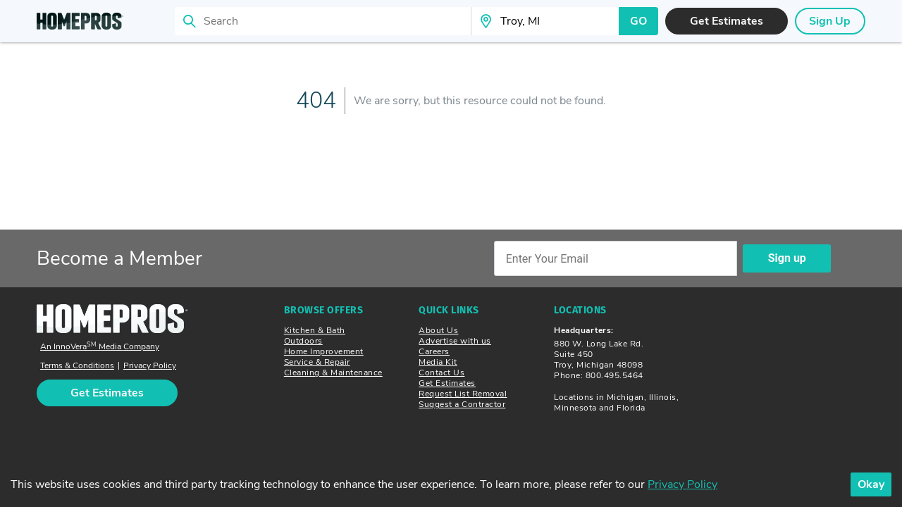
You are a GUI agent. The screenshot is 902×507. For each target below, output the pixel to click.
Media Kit (438, 362)
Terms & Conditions (77, 366)
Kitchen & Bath (314, 330)
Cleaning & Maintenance (333, 372)
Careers (434, 351)
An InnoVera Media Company (99, 347)
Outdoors (303, 340)
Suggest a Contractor (462, 404)
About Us (438, 330)
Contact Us (441, 372)
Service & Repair (317, 362)
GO (638, 21)
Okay (871, 484)
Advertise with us (455, 340)
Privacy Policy (149, 366)
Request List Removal (463, 393)
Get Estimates (447, 383)
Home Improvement (324, 351)
